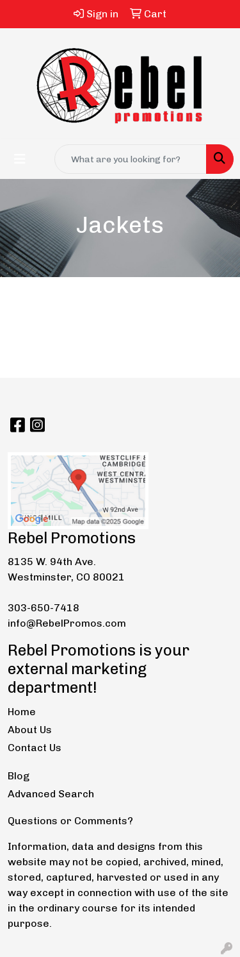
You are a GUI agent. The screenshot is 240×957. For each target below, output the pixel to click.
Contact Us (34, 747)
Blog (18, 776)
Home (22, 712)
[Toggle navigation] (19, 159)
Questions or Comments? (70, 821)
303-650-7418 (43, 608)
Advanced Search (51, 794)
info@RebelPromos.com (67, 623)
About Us (30, 730)
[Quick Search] (130, 159)
